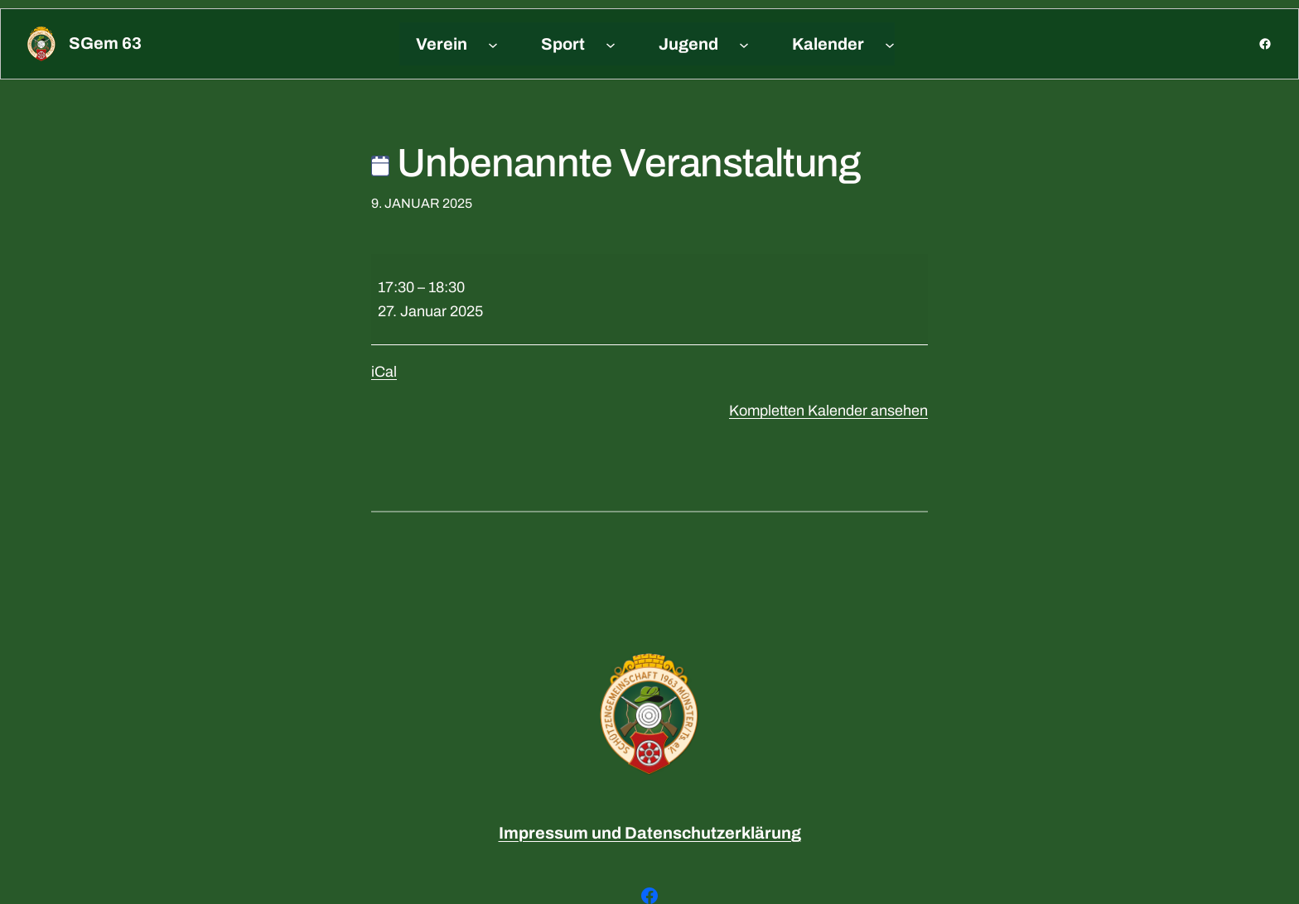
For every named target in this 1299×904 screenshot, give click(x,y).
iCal (384, 371)
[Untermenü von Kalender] (890, 44)
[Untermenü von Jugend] (744, 44)
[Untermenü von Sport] (611, 44)
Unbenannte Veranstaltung (616, 163)
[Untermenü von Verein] (493, 44)
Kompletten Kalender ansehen (828, 410)
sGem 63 (105, 43)
